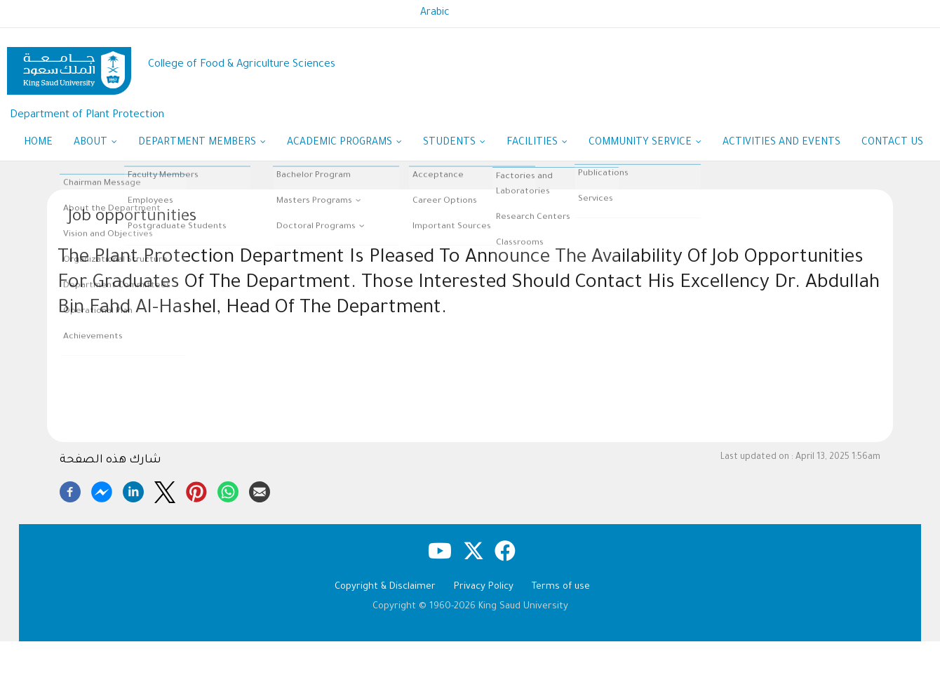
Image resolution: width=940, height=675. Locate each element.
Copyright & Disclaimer (385, 587)
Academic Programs (344, 144)
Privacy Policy (483, 587)
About (95, 144)
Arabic (435, 13)
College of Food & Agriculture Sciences (241, 65)
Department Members (202, 144)
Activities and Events (781, 143)
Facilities (537, 144)
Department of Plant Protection (87, 115)
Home (38, 143)
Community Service (645, 144)
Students (454, 144)
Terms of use (561, 587)
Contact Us (892, 143)
